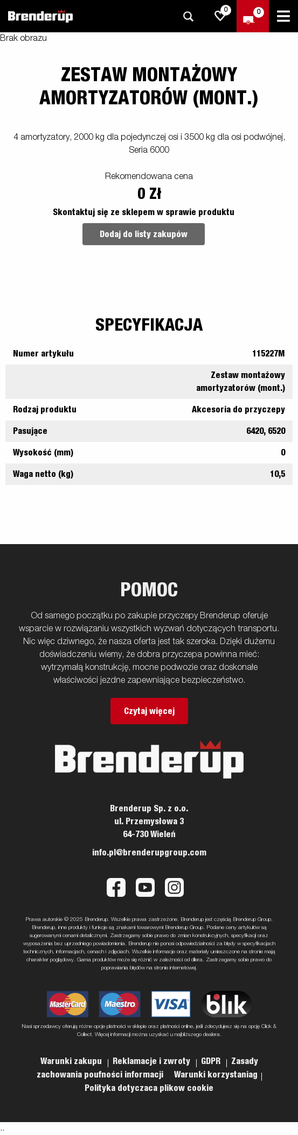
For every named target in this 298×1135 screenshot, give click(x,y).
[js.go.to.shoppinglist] (220, 16)
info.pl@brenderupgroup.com (149, 852)
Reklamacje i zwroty (152, 1061)
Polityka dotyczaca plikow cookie (149, 1088)
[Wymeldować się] (253, 16)
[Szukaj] (188, 16)
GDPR (212, 1061)
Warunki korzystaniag (216, 1074)
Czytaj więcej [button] (149, 711)
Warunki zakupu (72, 1061)
